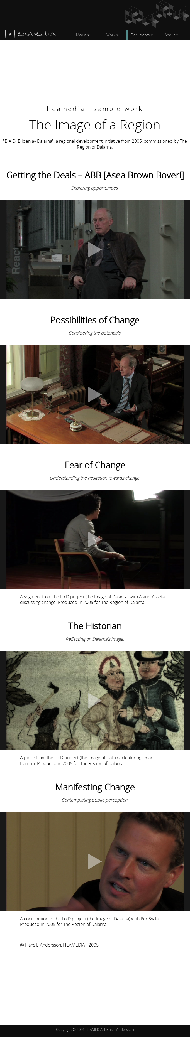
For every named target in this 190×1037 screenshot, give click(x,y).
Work (110, 34)
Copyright (64, 1029)
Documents (140, 34)
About (170, 34)
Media (81, 34)
